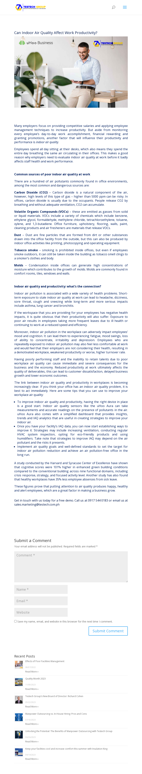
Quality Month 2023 (35, 678)
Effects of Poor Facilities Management (44, 661)
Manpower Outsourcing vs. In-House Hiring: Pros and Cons (56, 713)
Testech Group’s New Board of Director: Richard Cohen (54, 696)
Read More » (31, 671)
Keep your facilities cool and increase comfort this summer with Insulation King (66, 748)
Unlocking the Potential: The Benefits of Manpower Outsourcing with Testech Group (68, 731)
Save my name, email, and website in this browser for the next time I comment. (65, 621)
